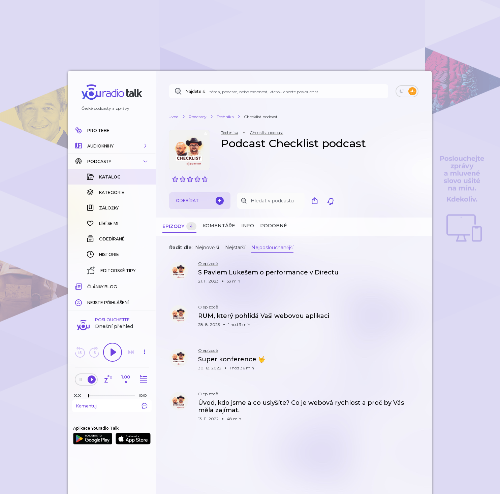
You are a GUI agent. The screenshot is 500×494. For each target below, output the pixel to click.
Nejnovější (207, 247)
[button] (112, 146)
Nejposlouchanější (272, 247)
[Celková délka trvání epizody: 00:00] (144, 395)
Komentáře (218, 226)
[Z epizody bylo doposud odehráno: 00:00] (79, 395)
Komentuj (112, 406)
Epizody (179, 226)
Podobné (273, 226)
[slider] (88, 396)
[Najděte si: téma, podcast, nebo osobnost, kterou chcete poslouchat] (278, 91)
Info (247, 226)
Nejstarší (235, 247)
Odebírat (200, 201)
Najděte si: (196, 91)
